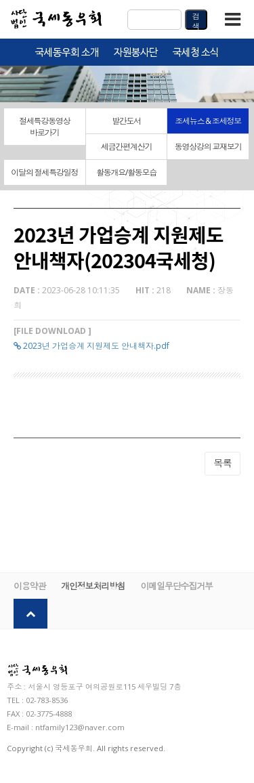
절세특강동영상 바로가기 (44, 126)
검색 (196, 20)
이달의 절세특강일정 (44, 172)
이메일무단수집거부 (177, 586)
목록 (222, 463)
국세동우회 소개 (67, 52)
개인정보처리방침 (93, 586)
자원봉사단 (136, 52)
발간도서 (126, 121)
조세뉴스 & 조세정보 (208, 121)
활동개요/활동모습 (126, 172)
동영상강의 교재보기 (208, 146)
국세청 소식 (196, 52)
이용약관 (29, 586)
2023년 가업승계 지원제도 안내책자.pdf (91, 346)
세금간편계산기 (126, 146)
